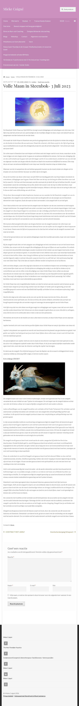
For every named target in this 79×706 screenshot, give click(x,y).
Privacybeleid (8, 696)
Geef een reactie (43, 82)
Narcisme (6, 26)
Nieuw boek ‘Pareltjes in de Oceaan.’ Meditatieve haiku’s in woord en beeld (27, 48)
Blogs (5, 36)
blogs (13, 77)
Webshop (14, 36)
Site (54, 585)
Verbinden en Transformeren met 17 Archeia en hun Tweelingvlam (26, 60)
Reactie (11, 557)
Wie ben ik (15, 21)
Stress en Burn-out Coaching (13, 31)
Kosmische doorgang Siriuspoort (61, 532)
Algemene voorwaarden (39, 36)
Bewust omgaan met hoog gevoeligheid (27, 26)
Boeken (25, 21)
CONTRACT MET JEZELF (15, 532)
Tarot (31, 42)
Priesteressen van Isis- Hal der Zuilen (16, 65)
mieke (34, 82)
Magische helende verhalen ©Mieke (16, 55)
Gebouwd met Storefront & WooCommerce (30, 696)
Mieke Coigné (13, 9)
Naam (10, 585)
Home (5, 21)
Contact (24, 36)
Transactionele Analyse (42, 21)
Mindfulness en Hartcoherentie (14, 42)
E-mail (33, 585)
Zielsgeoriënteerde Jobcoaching (38, 31)
